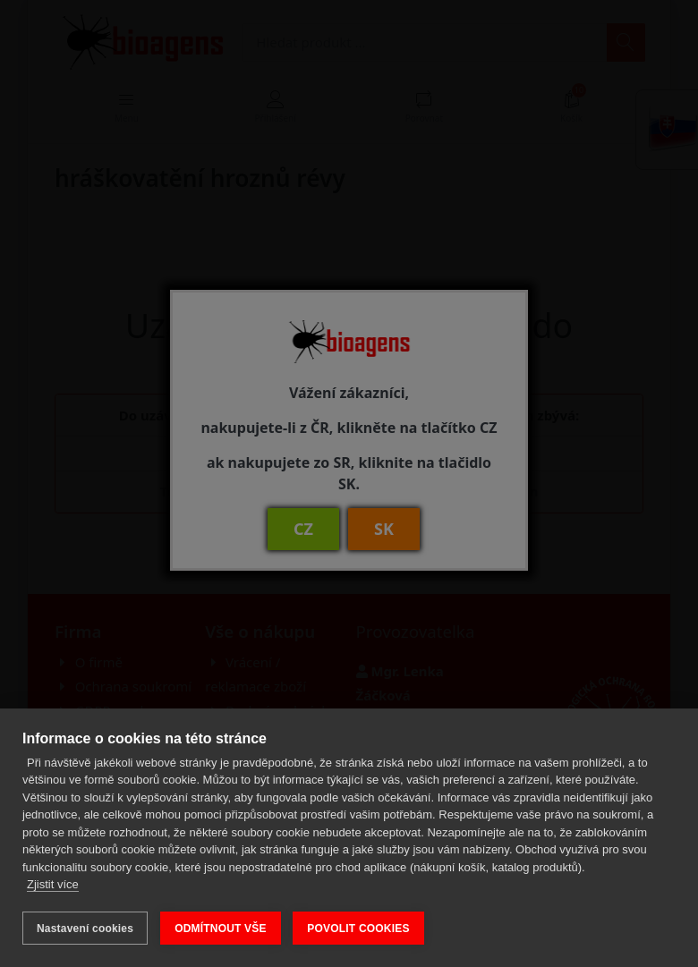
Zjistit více (53, 885)
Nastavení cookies (85, 928)
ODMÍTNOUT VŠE (220, 928)
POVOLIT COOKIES (359, 928)
